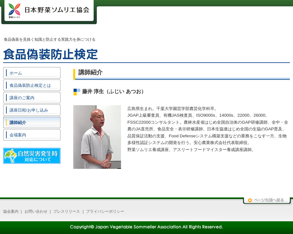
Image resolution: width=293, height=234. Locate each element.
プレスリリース (66, 211)
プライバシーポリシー (105, 211)
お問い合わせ (36, 211)
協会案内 (10, 211)
